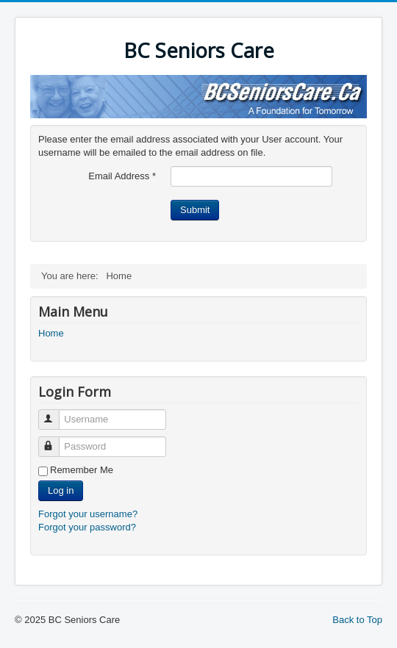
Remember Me (81, 469)
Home (51, 333)
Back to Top (357, 619)
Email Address (122, 175)
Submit (195, 209)
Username (55, 413)
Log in (61, 490)
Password (55, 440)
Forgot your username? (87, 513)
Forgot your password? (87, 527)
